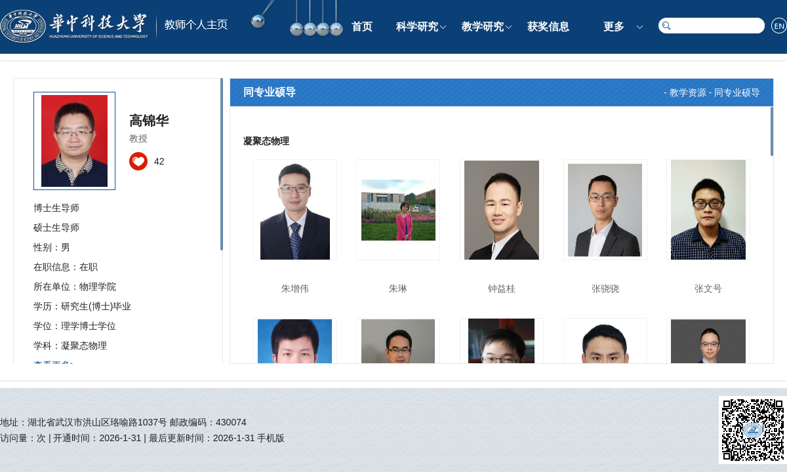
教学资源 (688, 92)
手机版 (271, 438)
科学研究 (417, 26)
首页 (362, 26)
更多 (613, 26)
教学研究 (483, 26)
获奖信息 (548, 26)
